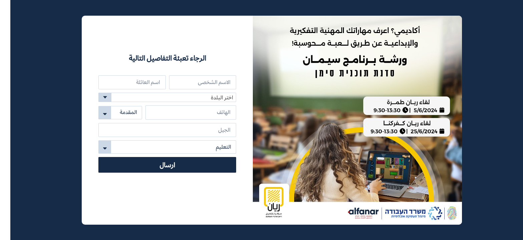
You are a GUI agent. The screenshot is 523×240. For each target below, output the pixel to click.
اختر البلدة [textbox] (211, 97)
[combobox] (157, 97)
